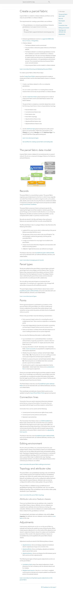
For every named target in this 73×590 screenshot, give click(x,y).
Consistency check (27, 564)
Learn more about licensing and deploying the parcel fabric (36, 69)
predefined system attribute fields (45, 252)
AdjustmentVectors (27, 553)
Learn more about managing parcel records (32, 260)
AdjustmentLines (27, 545)
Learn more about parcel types (30, 138)
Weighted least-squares (29, 570)
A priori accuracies (30, 348)
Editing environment (64, 27)
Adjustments (62, 34)
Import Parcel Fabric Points (37, 393)
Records (61, 18)
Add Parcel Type (31, 128)
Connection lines (63, 25)
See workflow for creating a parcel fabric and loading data (38, 141)
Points (60, 23)
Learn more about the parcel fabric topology (32, 495)
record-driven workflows (29, 204)
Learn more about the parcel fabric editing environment (35, 464)
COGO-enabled (45, 420)
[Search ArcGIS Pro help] (35, 2)
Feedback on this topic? (49, 587)
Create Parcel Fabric (29, 76)
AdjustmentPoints (27, 549)
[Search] (49, 2)
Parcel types (62, 20)
